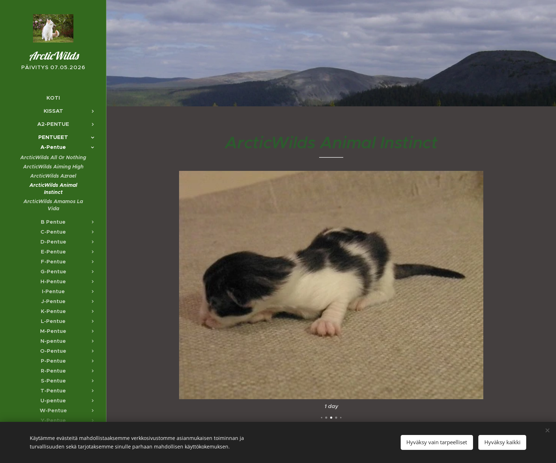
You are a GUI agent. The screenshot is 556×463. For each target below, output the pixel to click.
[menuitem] (53, 98)
